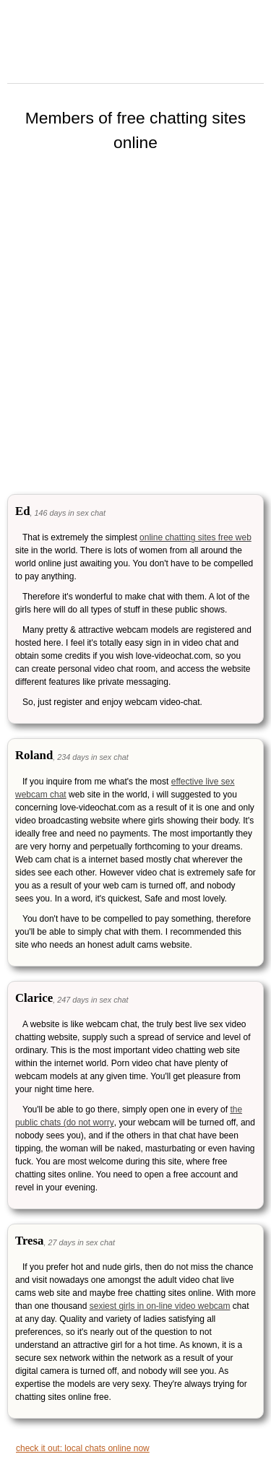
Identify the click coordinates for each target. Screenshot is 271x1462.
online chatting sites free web (195, 537)
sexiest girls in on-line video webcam (160, 1306)
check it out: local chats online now (83, 1448)
